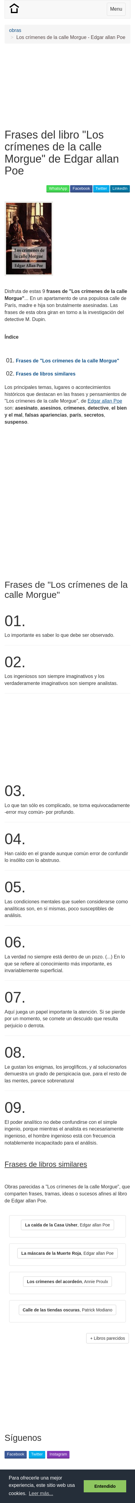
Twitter (101, 188)
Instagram (58, 1454)
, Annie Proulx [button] (67, 1281)
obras (15, 30)
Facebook (81, 188)
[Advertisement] (67, 86)
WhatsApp (58, 188)
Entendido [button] (105, 1486)
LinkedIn (120, 188)
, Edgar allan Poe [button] (67, 1225)
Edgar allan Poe (105, 401)
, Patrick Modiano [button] (68, 1309)
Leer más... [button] (41, 1493)
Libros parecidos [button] (109, 1338)
